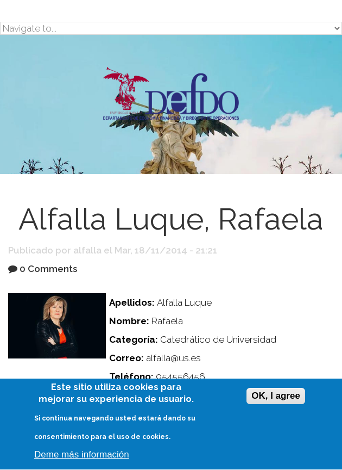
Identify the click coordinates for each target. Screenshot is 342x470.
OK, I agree (275, 397)
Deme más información (81, 455)
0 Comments (48, 268)
